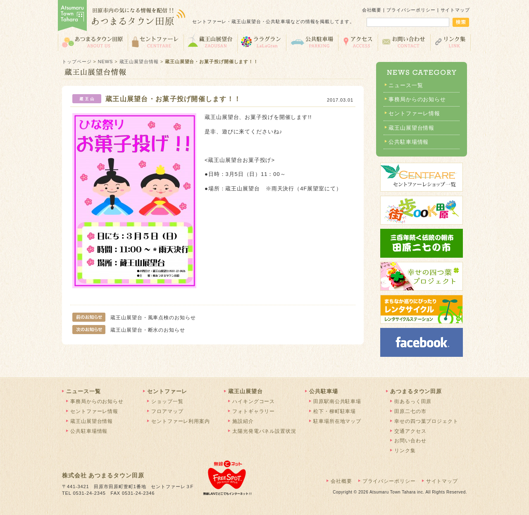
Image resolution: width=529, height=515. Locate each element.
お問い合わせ (404, 42)
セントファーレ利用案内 (180, 421)
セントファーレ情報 (414, 113)
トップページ (76, 61)
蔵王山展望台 (210, 42)
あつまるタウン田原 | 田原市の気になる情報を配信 (122, 16)
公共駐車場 (312, 42)
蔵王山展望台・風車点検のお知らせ (134, 317)
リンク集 (450, 42)
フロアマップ (167, 411)
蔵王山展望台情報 (139, 61)
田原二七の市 (410, 411)
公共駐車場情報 (408, 142)
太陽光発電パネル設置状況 (264, 431)
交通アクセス (358, 42)
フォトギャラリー (253, 411)
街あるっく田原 (412, 401)
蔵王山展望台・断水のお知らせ (128, 330)
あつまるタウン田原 (93, 42)
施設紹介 (243, 421)
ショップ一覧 (167, 401)
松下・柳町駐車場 (334, 411)
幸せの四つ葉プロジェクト (426, 421)
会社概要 (372, 9)
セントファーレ (155, 42)
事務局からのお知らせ (417, 99)
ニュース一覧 (405, 85)
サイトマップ (455, 9)
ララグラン (261, 42)
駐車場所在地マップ (337, 421)
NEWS (105, 61)
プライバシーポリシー (411, 9)
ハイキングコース (253, 401)
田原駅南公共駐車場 (337, 401)
